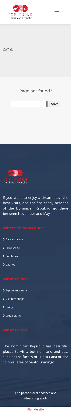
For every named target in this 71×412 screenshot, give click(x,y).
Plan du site (35, 409)
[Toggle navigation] (56, 12)
